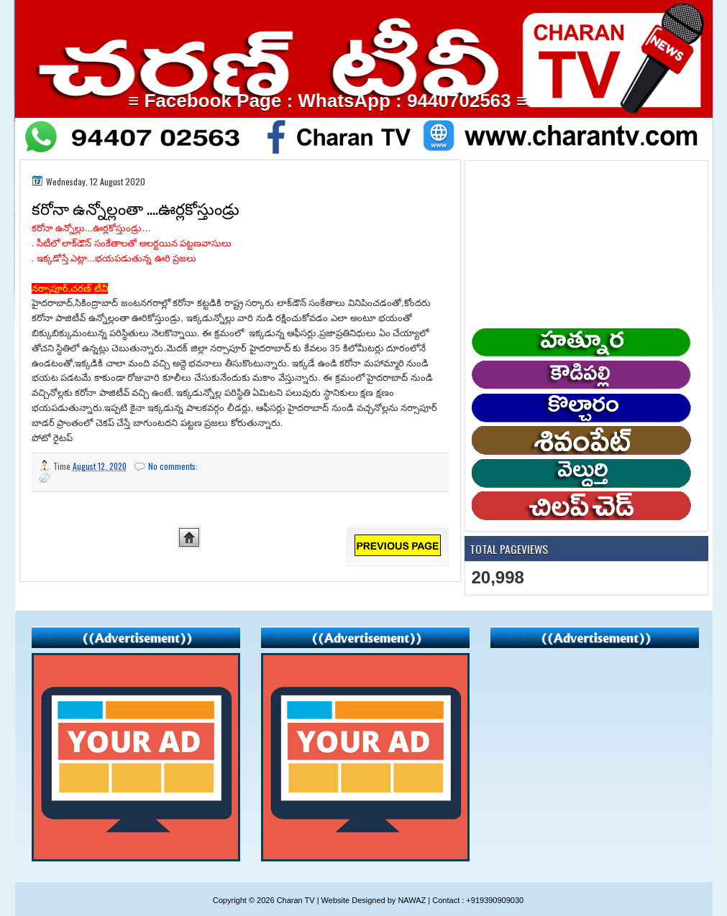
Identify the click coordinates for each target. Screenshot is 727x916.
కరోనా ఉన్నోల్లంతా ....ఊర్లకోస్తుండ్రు (135, 208)
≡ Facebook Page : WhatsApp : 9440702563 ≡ (345, 100)
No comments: (174, 466)
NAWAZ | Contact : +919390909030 (460, 900)
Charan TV (296, 900)
